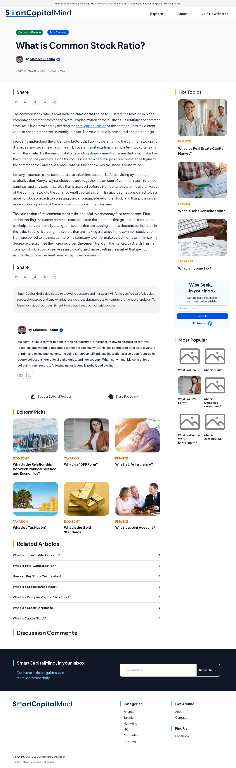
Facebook (182, 736)
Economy (21, 458)
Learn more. (174, 3)
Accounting (131, 735)
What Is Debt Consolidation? (201, 211)
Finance (121, 458)
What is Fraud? (213, 370)
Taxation (71, 458)
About (179, 711)
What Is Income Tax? (194, 268)
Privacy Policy (20, 762)
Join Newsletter (215, 13)
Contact (181, 717)
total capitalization (91, 126)
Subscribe (202, 316)
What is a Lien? (187, 370)
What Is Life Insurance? (134, 464)
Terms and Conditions (42, 762)
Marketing (130, 723)
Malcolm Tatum (42, 59)
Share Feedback (123, 396)
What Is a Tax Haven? (30, 527)
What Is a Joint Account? (135, 527)
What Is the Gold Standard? (77, 529)
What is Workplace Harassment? (212, 402)
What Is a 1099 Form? (81, 464)
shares (94, 153)
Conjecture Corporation (51, 756)
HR (126, 729)
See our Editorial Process (51, 396)
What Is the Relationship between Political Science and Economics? (34, 469)
